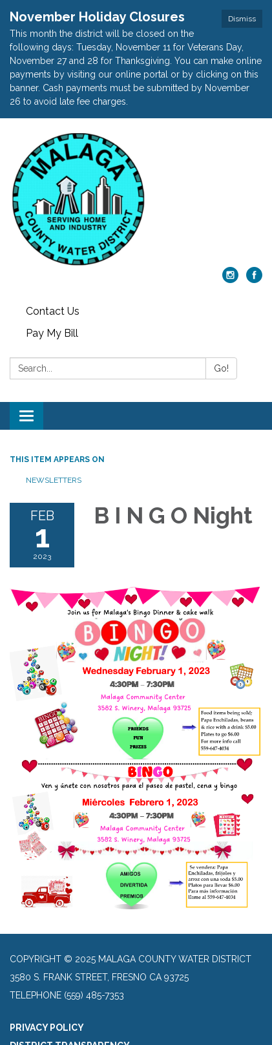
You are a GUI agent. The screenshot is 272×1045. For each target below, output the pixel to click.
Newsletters (53, 480)
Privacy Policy (47, 1027)
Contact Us (52, 311)
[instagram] (230, 279)
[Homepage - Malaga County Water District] (136, 199)
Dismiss (242, 18)
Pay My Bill (52, 333)
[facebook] (254, 279)
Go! (221, 368)
